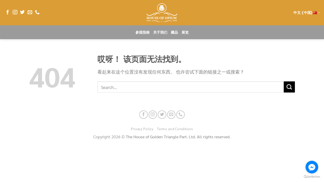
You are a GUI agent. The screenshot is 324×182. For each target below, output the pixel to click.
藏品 (174, 32)
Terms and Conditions (175, 128)
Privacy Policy (142, 128)
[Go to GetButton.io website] (312, 176)
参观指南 (142, 32)
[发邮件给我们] (30, 12)
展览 (185, 32)
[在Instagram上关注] (15, 12)
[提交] (289, 87)
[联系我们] (37, 12)
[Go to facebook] (312, 167)
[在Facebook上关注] (7, 12)
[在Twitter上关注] (22, 12)
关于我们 (160, 32)
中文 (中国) (306, 12)
